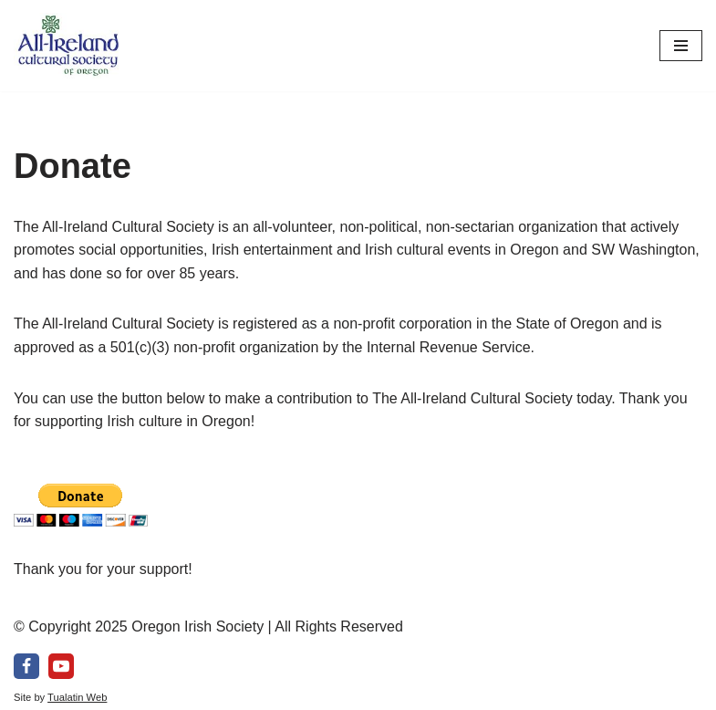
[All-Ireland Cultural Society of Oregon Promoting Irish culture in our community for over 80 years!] (68, 45)
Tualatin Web (77, 697)
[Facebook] (26, 666)
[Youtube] (61, 666)
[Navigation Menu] (680, 45)
